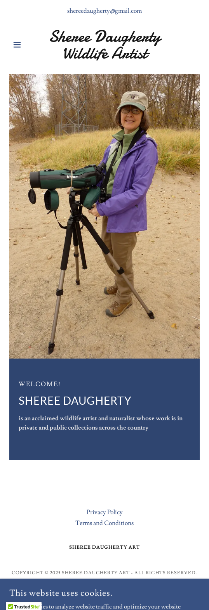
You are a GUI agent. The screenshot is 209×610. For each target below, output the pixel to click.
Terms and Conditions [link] (104, 523)
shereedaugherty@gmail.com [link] (104, 11)
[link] (104, 44)
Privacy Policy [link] (105, 512)
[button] (23, 44)
